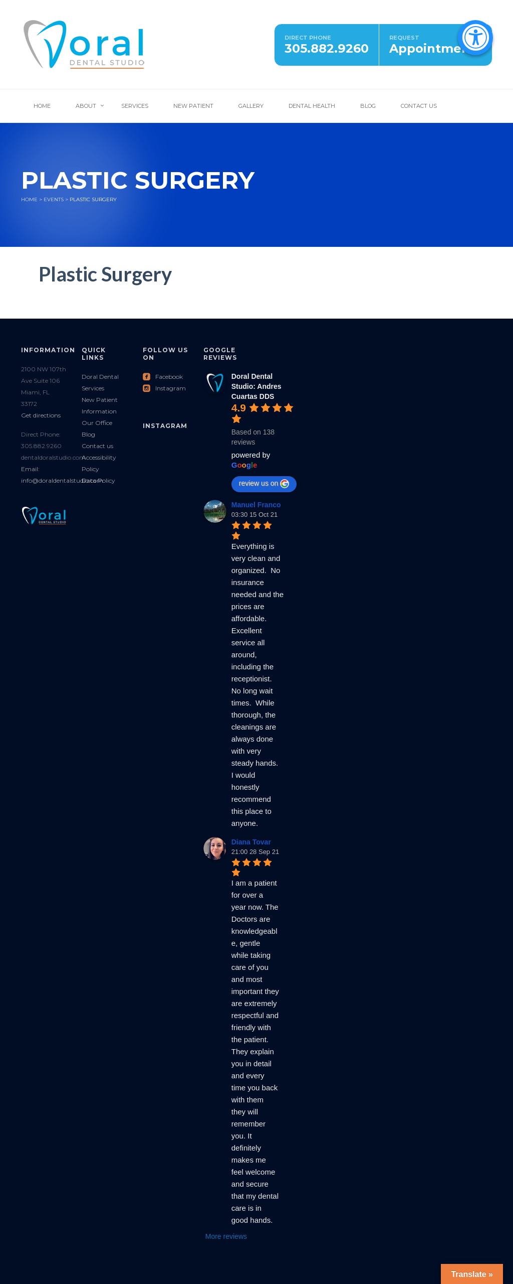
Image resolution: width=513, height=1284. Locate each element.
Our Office (97, 422)
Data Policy (98, 480)
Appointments (435, 48)
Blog (368, 105)
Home (42, 105)
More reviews (226, 1236)
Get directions (41, 415)
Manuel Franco (256, 505)
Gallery (251, 105)
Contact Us (419, 105)
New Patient (193, 105)
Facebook (163, 376)
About (86, 105)
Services (134, 105)
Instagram (164, 388)
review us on (264, 483)
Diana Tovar (251, 842)
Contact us (97, 446)
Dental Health (312, 105)
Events (54, 199)
